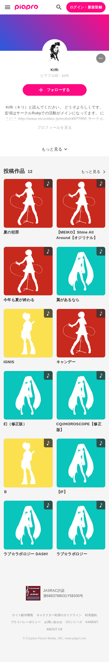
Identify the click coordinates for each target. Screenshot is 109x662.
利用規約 (91, 615)
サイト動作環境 (22, 615)
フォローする (54, 90)
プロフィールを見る (54, 127)
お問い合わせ (53, 622)
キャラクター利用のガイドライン (59, 615)
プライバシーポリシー (26, 622)
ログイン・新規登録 (86, 7)
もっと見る (93, 171)
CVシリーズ (74, 622)
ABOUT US (54, 629)
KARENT (91, 622)
